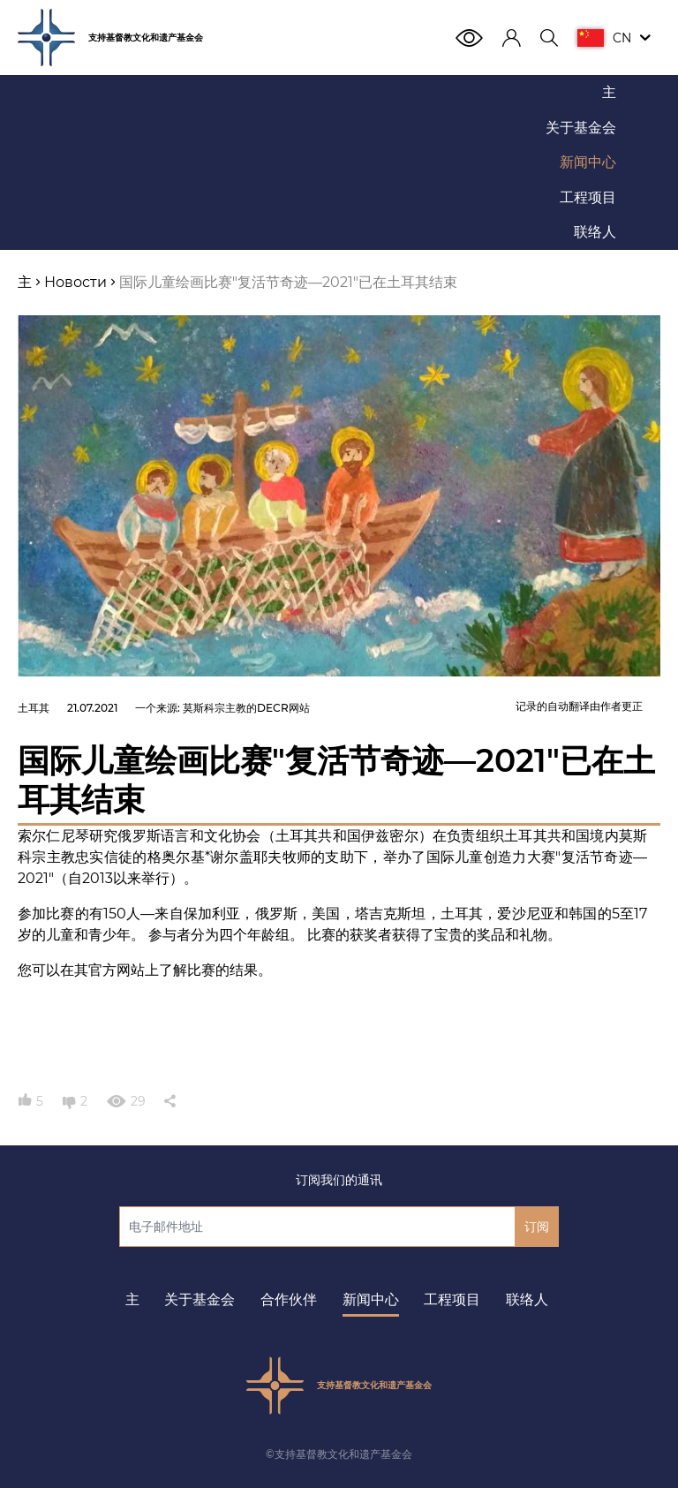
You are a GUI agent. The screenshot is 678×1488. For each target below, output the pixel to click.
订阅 (536, 1227)
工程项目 (452, 1299)
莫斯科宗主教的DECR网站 (246, 707)
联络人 (527, 1299)
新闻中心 (371, 1299)
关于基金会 (199, 1299)
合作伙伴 (288, 1299)
